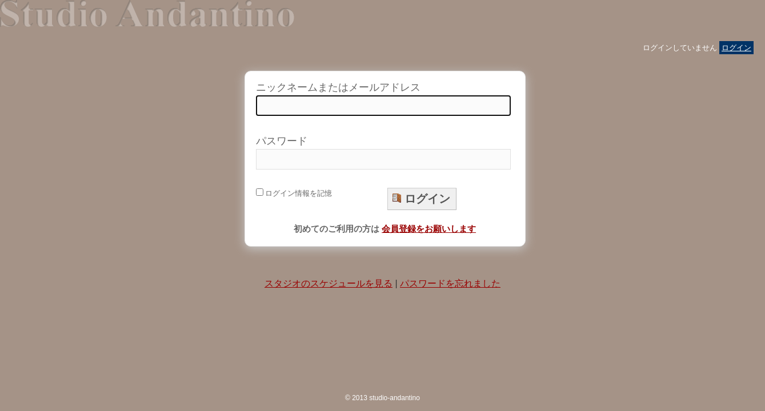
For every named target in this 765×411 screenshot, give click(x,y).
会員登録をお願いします (429, 228)
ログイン (736, 47)
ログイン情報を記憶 (294, 193)
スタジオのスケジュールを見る (328, 283)
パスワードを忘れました (450, 283)
